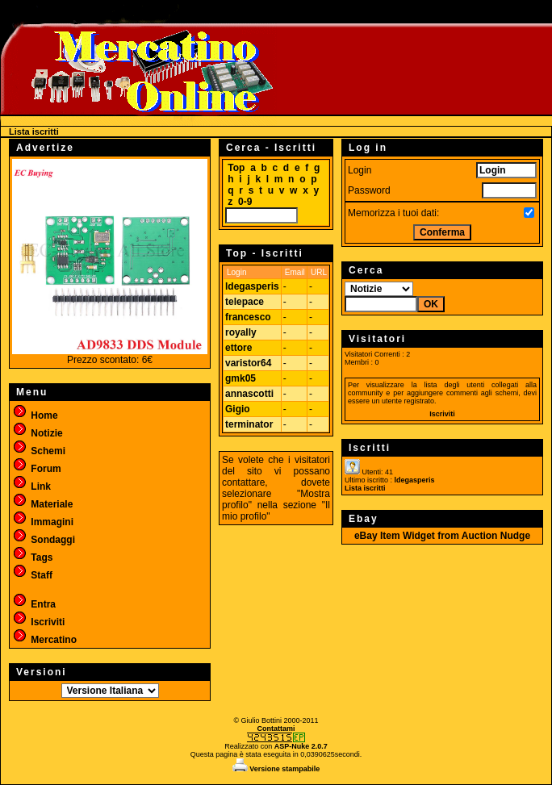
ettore (238, 347)
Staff (32, 575)
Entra (34, 604)
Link (31, 486)
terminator (249, 424)
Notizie (37, 433)
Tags (32, 557)
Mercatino (44, 639)
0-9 (245, 201)
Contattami (276, 728)
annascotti (249, 393)
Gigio (237, 409)
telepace (244, 301)
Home (35, 415)
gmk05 (240, 378)
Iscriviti (38, 622)
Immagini (42, 522)
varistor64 (248, 363)
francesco (248, 317)
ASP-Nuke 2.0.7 (301, 746)
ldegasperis (252, 286)
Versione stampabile (276, 769)
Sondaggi (43, 539)
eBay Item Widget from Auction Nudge (442, 535)
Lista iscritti (365, 488)
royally (241, 332)
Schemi (38, 451)
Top (236, 167)
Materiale (42, 504)
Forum (36, 468)
